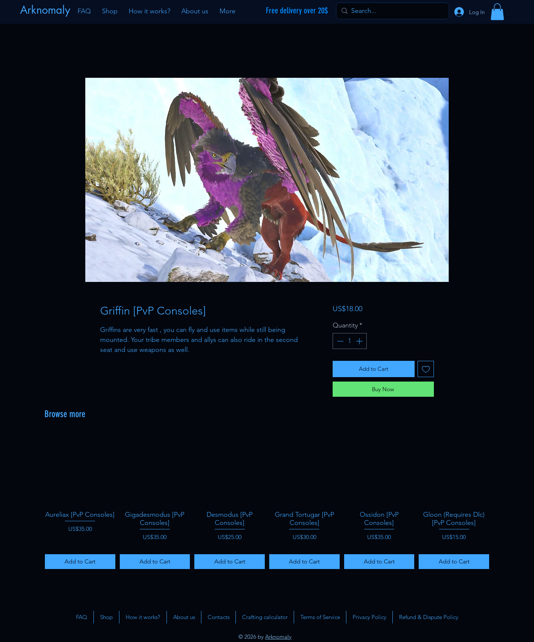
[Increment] (360, 341)
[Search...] (392, 11)
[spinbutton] (349, 341)
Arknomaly (278, 636)
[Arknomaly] (46, 10)
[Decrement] (339, 341)
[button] (497, 11)
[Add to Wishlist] (426, 369)
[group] (267, 501)
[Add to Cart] (80, 561)
